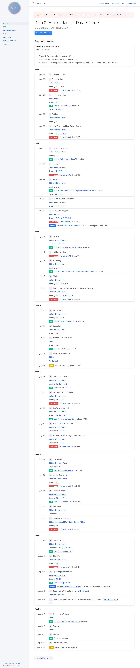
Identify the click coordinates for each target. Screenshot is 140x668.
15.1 (60, 467)
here (86, 662)
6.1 (61, 133)
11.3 (66, 295)
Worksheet (53, 361)
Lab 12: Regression (62, 582)
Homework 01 (65, 90)
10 (60, 268)
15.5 (58, 513)
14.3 (58, 431)
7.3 (61, 171)
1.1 (57, 86)
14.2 (65, 415)
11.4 (71, 295)
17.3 (69, 548)
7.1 (59, 155)
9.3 (61, 244)
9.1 (59, 206)
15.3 (58, 498)
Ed (123, 3)
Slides (51, 83)
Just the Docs (16, 663)
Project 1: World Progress (67, 225)
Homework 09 (65, 486)
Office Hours (104, 3)
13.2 (65, 384)
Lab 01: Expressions (62, 106)
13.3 (58, 399)
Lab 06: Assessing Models (64, 321)
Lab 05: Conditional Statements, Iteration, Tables (74, 271)
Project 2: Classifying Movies (69, 586)
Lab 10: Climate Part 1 (63, 501)
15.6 (62, 513)
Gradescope (132, 3)
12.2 (58, 333)
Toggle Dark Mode (44, 658)
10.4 (66, 283)
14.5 (58, 443)
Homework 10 (65, 529)
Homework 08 (65, 446)
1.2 (61, 86)
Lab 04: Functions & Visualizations (68, 247)
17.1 (60, 548)
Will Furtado (83, 591)
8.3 (66, 218)
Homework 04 (65, 222)
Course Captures (43, 33)
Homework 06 (65, 299)
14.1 (60, 415)
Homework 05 (65, 256)
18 (60, 579)
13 (57, 384)
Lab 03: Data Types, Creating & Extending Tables (74, 190)
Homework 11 (65, 567)
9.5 (57, 268)
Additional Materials (63, 522)
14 (57, 415)
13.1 (60, 384)
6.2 (64, 133)
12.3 (58, 345)
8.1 (59, 187)
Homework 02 (65, 137)
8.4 (69, 218)
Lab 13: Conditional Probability (67, 621)
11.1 (58, 295)
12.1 (62, 317)
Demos (58, 463)
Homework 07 (65, 403)
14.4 (62, 431)
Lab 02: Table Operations (64, 159)
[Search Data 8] (58, 3)
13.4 (62, 399)
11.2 (62, 295)
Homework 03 (65, 175)
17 (57, 548)
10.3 (62, 283)
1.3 (64, 86)
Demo (63, 118)
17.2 (65, 548)
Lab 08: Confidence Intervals (66, 419)
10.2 (58, 283)
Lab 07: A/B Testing (62, 349)
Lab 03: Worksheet (56, 194)
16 (57, 525)
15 (57, 467)
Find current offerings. (117, 15)
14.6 (62, 443)
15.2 (58, 482)
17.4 (58, 563)
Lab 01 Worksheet (56, 109)
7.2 (57, 171)
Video (57, 83)
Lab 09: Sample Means (63, 470)
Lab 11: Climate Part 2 (63, 551)
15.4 (62, 498)
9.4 (64, 244)
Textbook (115, 3)
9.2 (62, 206)
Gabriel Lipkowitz (111, 599)
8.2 (62, 218)
